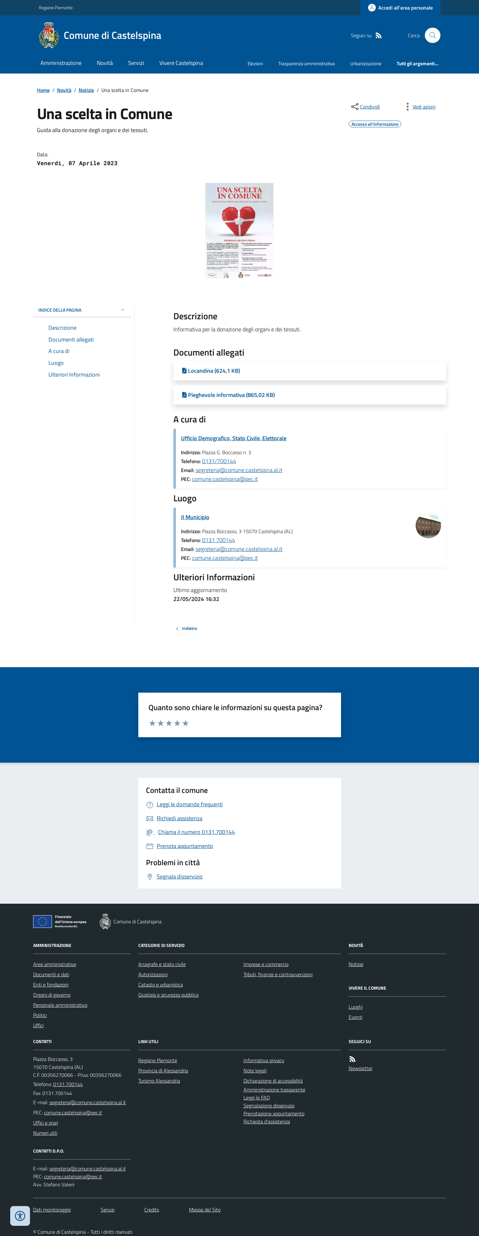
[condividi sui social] (365, 107)
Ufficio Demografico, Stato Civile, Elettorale (234, 438)
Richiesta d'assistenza (266, 1121)
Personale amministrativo (60, 1005)
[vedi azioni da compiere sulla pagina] (419, 107)
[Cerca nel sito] (430, 35)
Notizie (86, 90)
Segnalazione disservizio (268, 1105)
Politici (40, 1015)
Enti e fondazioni (51, 984)
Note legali (254, 1070)
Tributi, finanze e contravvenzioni (278, 974)
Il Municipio (195, 517)
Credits (151, 1209)
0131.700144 (68, 1084)
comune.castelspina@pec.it (225, 479)
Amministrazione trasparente (274, 1089)
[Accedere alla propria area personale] (400, 7)
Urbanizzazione (365, 63)
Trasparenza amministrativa (306, 63)
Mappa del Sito (205, 1209)
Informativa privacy (263, 1060)
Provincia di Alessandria (163, 1070)
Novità (105, 63)
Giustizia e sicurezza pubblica (168, 995)
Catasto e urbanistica (160, 984)
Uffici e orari (45, 1123)
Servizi (136, 63)
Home (43, 90)
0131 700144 (218, 540)
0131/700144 (219, 461)
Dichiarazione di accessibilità (273, 1080)
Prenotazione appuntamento (273, 1113)
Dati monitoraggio (52, 1209)
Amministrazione (61, 63)
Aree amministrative (54, 964)
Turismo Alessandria (159, 1080)
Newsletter (361, 1068)
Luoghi (356, 1007)
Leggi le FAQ (256, 1097)
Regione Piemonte (56, 7)
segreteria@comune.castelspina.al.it (239, 470)
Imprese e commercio (265, 964)
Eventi (355, 1017)
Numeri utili (45, 1133)
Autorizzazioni (153, 974)
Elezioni (255, 63)
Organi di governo (51, 995)
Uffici (38, 1025)
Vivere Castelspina (181, 63)
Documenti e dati (51, 974)
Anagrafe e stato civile (162, 964)
